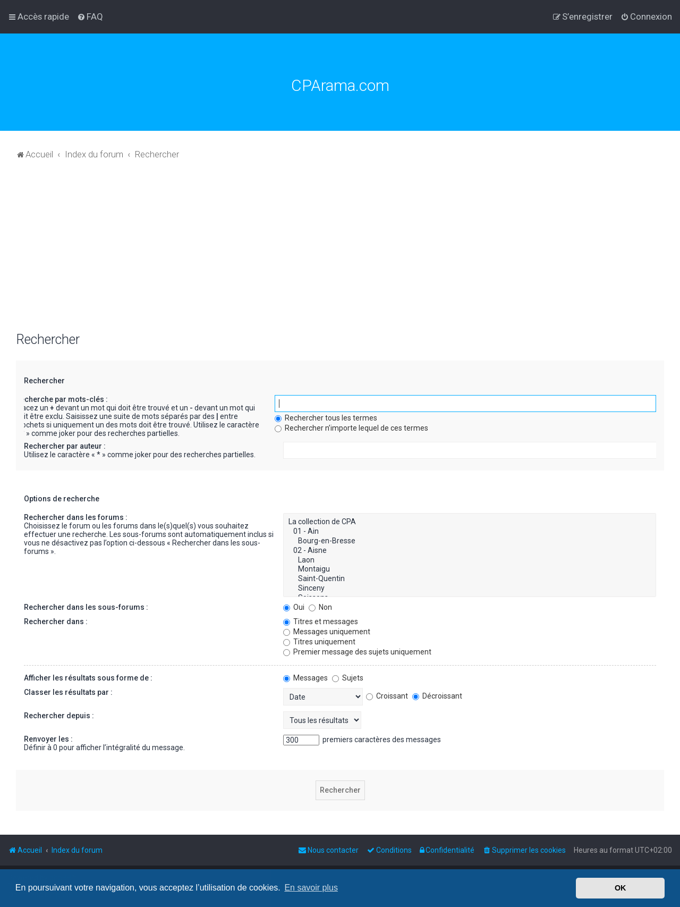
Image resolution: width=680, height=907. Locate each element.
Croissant (387, 696)
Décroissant (437, 696)
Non (320, 607)
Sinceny (469, 588)
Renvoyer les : (48, 739)
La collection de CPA (469, 522)
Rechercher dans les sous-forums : (86, 607)
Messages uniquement (326, 631)
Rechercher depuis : (59, 715)
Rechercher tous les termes (326, 418)
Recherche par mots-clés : (61, 399)
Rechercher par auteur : (65, 446)
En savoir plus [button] (311, 887)
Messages (305, 678)
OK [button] (620, 888)
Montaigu (469, 569)
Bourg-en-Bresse (469, 541)
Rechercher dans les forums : (76, 517)
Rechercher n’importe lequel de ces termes (351, 428)
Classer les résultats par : (68, 692)
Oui (293, 607)
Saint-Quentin (469, 579)
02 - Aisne (469, 551)
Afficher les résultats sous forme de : (88, 678)
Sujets (347, 678)
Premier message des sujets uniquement (357, 652)
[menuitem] (90, 16)
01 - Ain (469, 531)
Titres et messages (320, 621)
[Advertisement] (340, 252)
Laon (469, 560)
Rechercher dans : (56, 621)
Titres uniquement (319, 641)
